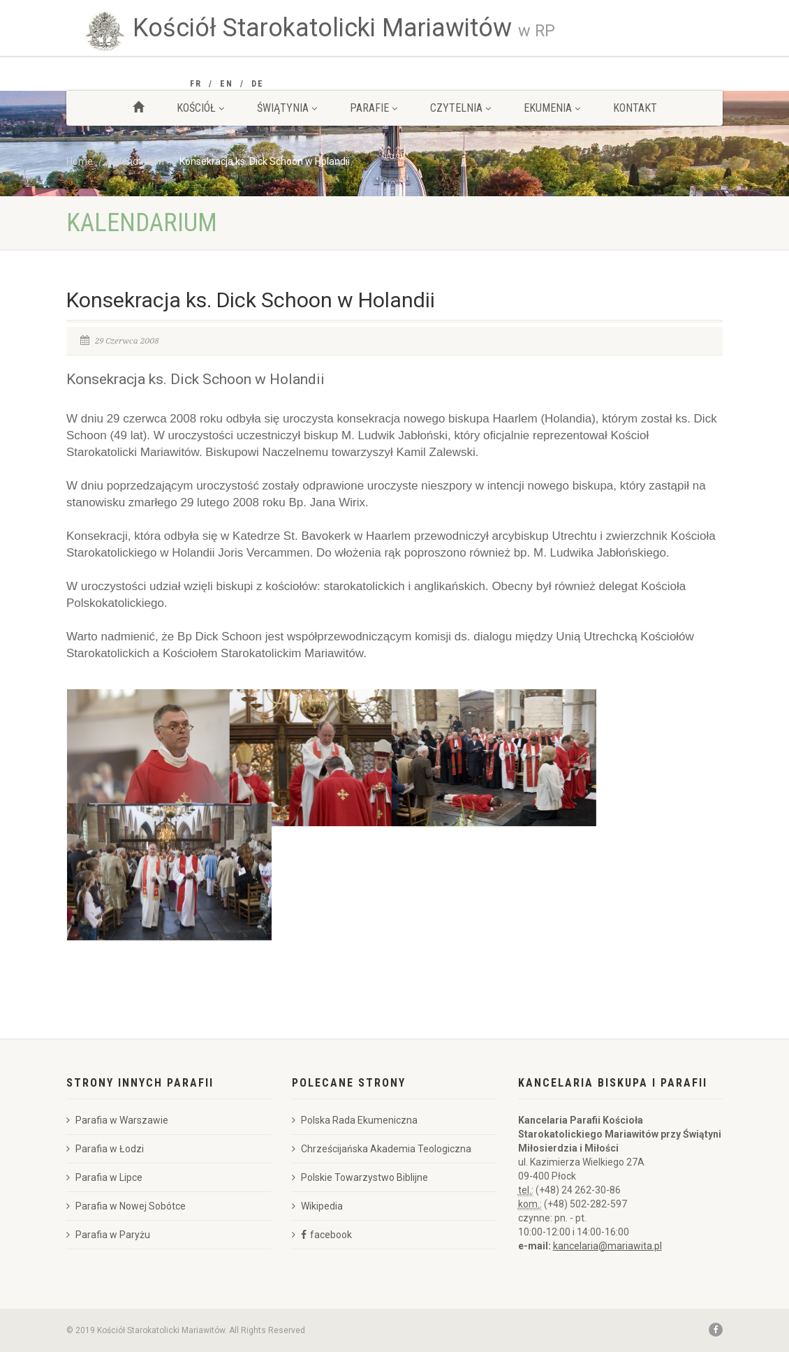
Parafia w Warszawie (117, 1120)
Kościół (200, 108)
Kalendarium (136, 161)
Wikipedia (317, 1206)
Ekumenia (552, 108)
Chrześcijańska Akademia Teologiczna (381, 1148)
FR (196, 84)
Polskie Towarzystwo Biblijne (360, 1177)
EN (226, 84)
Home (79, 161)
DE (257, 84)
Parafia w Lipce (104, 1177)
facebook (331, 1234)
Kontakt (635, 108)
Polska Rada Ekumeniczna (355, 1120)
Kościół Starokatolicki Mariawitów (344, 28)
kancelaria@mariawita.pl (607, 1245)
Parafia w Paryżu (108, 1234)
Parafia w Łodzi (105, 1148)
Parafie (373, 108)
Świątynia (287, 108)
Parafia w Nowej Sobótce (126, 1206)
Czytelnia (460, 108)
